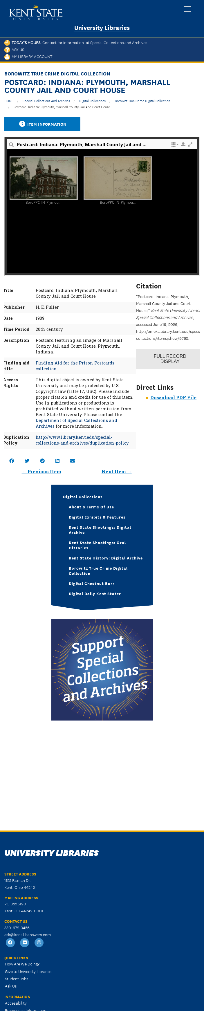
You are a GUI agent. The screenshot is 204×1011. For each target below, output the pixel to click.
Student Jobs (16, 978)
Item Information (42, 123)
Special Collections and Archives (46, 100)
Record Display (170, 359)
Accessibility (16, 1003)
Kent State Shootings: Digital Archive (100, 529)
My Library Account (28, 56)
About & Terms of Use (91, 506)
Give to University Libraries (28, 971)
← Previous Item (41, 471)
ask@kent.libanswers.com (27, 934)
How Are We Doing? (22, 964)
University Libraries (102, 27)
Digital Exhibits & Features (97, 516)
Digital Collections (92, 100)
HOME (8, 100)
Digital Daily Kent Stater (95, 593)
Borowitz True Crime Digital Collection (142, 100)
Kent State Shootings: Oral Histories (97, 545)
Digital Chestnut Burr (92, 583)
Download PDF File (173, 397)
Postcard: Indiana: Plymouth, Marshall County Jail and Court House (62, 106)
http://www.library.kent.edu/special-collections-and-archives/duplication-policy (82, 440)
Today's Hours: (75, 42)
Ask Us (14, 49)
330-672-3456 (17, 927)
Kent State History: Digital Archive (106, 557)
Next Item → (117, 471)
